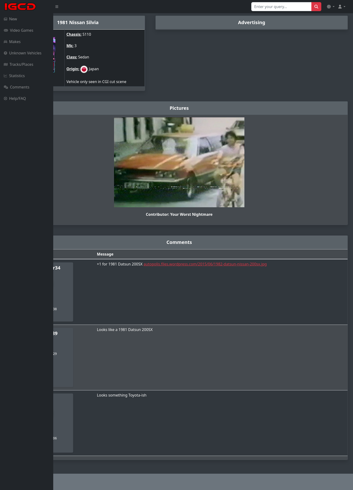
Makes (12, 41)
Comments (16, 87)
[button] (330, 6)
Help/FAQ (15, 98)
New (10, 19)
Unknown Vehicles (22, 53)
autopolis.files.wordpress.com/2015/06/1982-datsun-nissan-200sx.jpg (241, 264)
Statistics (14, 75)
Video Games (18, 30)
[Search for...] (281, 6)
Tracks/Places (18, 64)
